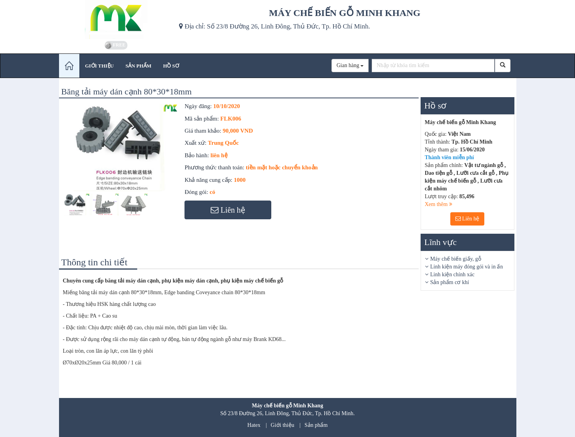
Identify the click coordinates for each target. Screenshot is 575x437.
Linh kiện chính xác (452, 274)
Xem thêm (438, 204)
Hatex (253, 425)
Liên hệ (467, 219)
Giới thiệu (282, 425)
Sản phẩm (316, 425)
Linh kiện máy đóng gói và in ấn (466, 267)
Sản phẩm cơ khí (449, 282)
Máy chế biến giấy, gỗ (455, 259)
